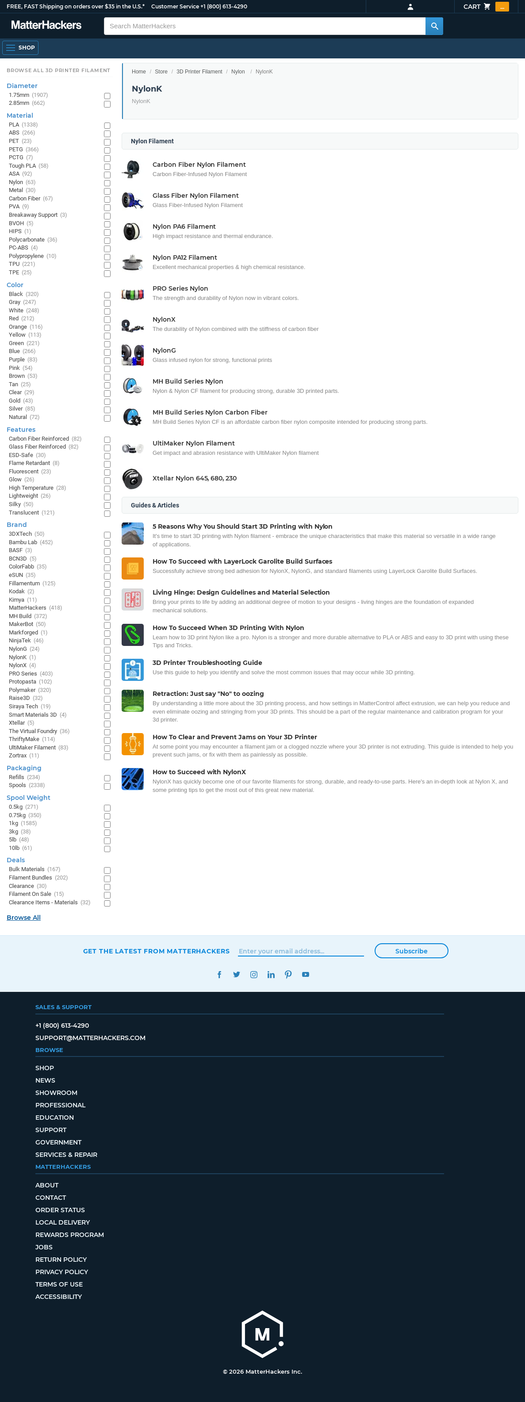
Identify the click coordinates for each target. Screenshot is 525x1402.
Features (21, 430)
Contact (50, 1198)
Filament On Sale (36, 894)
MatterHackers (35, 608)
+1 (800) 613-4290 (223, 6)
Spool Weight (28, 798)
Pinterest (288, 974)
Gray (22, 302)
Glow (21, 480)
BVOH (21, 223)
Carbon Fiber (31, 199)
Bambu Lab (31, 542)
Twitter (237, 974)
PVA (19, 207)
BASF (20, 550)
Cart (486, 7)
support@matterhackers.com (90, 1038)
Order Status (60, 1210)
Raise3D (26, 698)
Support (50, 1130)
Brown (23, 376)
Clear (21, 392)
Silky (21, 504)
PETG (24, 150)
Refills (24, 777)
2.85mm (27, 103)
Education (54, 1118)
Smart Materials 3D (38, 715)
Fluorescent (30, 472)
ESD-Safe (27, 455)
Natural (24, 417)
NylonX (22, 665)
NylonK (22, 657)
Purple (23, 360)
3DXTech (27, 534)
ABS (22, 133)
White (24, 311)
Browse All (24, 918)
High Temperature (37, 488)
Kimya (23, 600)
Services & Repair (66, 1155)
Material (20, 115)
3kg (20, 832)
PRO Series (31, 674)
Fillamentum (32, 584)
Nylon (238, 72)
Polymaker (30, 690)
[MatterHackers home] (262, 1335)
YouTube (306, 974)
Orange (26, 327)
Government (58, 1142)
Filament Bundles (38, 878)
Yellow (25, 335)
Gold (21, 401)
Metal (22, 190)
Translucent (32, 513)
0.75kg (25, 815)
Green (24, 343)
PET (20, 141)
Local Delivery (62, 1222)
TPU (22, 264)
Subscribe (411, 951)
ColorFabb (28, 567)
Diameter (22, 86)
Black (24, 294)
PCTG (21, 158)
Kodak (21, 592)
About (46, 1185)
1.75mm (28, 95)
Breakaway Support (38, 215)
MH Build (28, 616)
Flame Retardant (34, 463)
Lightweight (30, 496)
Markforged (28, 633)
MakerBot (27, 624)
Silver (22, 409)
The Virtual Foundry (39, 731)
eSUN (22, 575)
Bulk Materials (35, 869)
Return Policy (61, 1260)
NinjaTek (26, 641)
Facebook (219, 974)
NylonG (24, 649)
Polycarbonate (33, 240)
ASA (20, 174)
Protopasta (30, 682)
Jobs (44, 1247)
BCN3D (23, 559)
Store (161, 72)
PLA (23, 125)
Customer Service (175, 6)
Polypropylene (33, 256)
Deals (16, 860)
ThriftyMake (32, 739)
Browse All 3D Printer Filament (59, 70)
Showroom (56, 1093)
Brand (17, 525)
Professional (60, 1105)
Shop (44, 1068)
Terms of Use (59, 1284)
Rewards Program (69, 1235)
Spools (27, 785)
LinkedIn (271, 974)
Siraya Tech (30, 707)
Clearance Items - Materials (50, 903)
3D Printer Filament (199, 72)
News (45, 1080)
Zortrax (24, 756)
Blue (22, 351)
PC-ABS (23, 248)
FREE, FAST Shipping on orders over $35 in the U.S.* (76, 6)
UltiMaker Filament (39, 748)
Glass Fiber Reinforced (44, 447)
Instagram (254, 974)
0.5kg (23, 807)
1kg (23, 823)
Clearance (28, 886)
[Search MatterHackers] (434, 26)
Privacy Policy (61, 1272)
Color (15, 285)
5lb (19, 840)
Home (139, 72)
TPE (20, 273)
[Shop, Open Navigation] (20, 48)
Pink (21, 368)
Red (21, 319)
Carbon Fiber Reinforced (45, 439)
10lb (20, 848)
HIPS (20, 231)
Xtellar (21, 723)
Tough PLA (29, 166)
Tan (20, 384)
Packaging (24, 768)
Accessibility (58, 1297)
